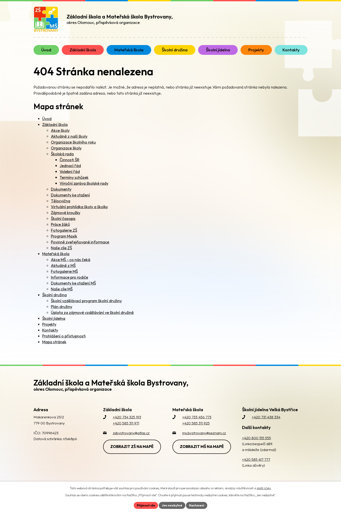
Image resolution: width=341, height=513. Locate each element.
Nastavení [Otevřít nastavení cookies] (196, 505)
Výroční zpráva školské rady (84, 183)
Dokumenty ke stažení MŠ (73, 283)
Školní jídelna (53, 318)
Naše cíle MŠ (62, 289)
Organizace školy (66, 148)
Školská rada (62, 153)
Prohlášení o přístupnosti (64, 336)
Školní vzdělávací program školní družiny (86, 300)
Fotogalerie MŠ (64, 271)
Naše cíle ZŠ (61, 247)
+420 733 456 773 (196, 417)
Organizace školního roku (73, 142)
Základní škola (55, 124)
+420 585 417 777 (256, 459)
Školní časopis (63, 218)
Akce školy (60, 130)
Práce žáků (60, 224)
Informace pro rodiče (69, 277)
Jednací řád (70, 165)
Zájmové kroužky (65, 212)
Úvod (47, 118)
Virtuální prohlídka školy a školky (79, 206)
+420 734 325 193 (127, 417)
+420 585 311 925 (196, 423)
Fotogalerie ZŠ (64, 230)
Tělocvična (60, 200)
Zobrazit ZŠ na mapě (132, 446)
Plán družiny (61, 306)
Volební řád (70, 171)
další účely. (264, 488)
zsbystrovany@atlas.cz (131, 433)
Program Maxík (64, 236)
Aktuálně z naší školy (69, 136)
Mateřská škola (55, 253)
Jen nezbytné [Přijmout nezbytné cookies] (172, 505)
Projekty (49, 324)
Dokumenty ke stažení (70, 195)
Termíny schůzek (74, 177)
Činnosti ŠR (69, 159)
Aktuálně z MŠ (63, 265)
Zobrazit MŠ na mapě (202, 446)
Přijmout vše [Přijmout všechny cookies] (146, 505)
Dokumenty (61, 189)
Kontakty (50, 330)
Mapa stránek (54, 341)
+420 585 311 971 (126, 423)
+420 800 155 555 (256, 438)
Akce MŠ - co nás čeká (70, 259)
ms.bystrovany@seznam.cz (204, 433)
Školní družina (54, 294)
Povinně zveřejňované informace (80, 242)
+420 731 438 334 (266, 417)
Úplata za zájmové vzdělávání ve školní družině (92, 312)
